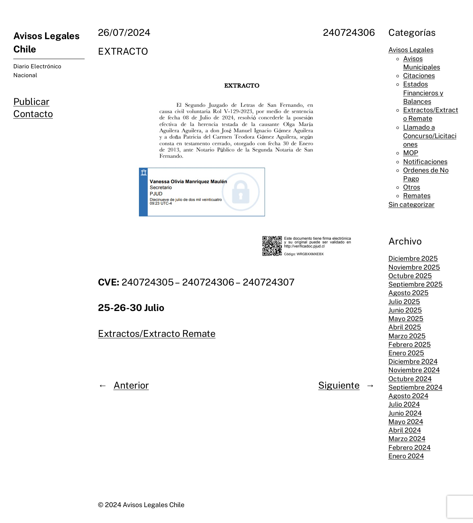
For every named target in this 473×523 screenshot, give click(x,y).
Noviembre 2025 (414, 267)
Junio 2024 (405, 413)
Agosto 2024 (408, 396)
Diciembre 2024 (413, 361)
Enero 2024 (406, 456)
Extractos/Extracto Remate (156, 333)
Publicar (31, 101)
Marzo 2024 (406, 438)
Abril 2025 (404, 327)
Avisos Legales (410, 50)
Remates (417, 195)
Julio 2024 (404, 404)
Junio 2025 (405, 310)
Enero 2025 (406, 353)
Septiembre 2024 (415, 387)
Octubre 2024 (410, 379)
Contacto (33, 113)
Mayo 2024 (405, 421)
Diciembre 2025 (413, 258)
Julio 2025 (404, 301)
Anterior (131, 385)
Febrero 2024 (409, 447)
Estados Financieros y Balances (423, 92)
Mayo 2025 (405, 318)
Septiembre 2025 (415, 284)
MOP (410, 153)
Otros (411, 187)
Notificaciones (425, 161)
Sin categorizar (411, 204)
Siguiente (339, 385)
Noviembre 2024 (414, 370)
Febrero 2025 (409, 344)
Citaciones (419, 75)
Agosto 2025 (408, 293)
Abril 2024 (404, 430)
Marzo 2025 (407, 336)
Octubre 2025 (410, 276)
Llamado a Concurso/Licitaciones (429, 135)
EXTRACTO (123, 51)
